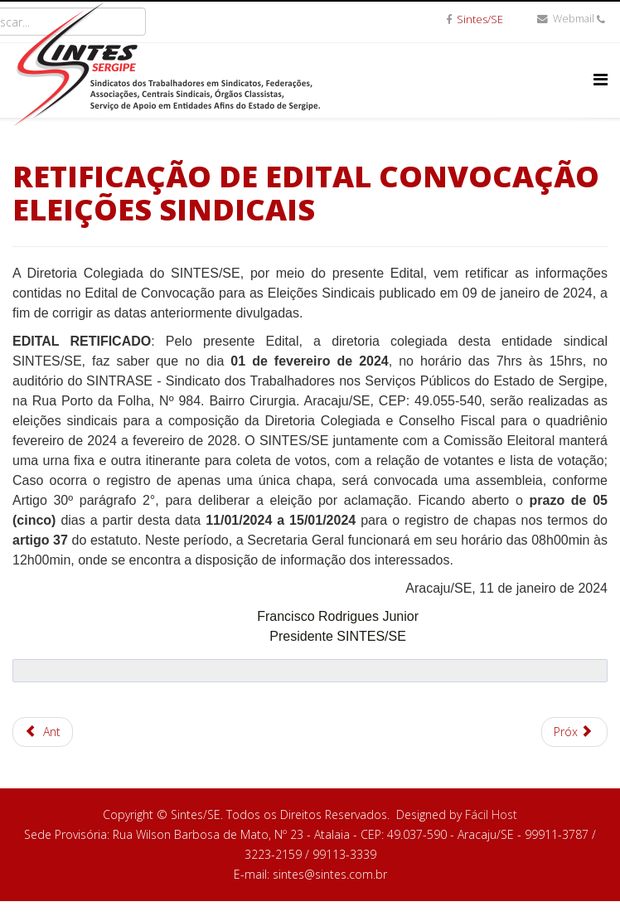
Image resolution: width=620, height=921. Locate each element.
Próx (573, 731)
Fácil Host (491, 814)
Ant (43, 731)
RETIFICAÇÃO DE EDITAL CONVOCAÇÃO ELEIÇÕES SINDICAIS (305, 193)
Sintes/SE (480, 19)
